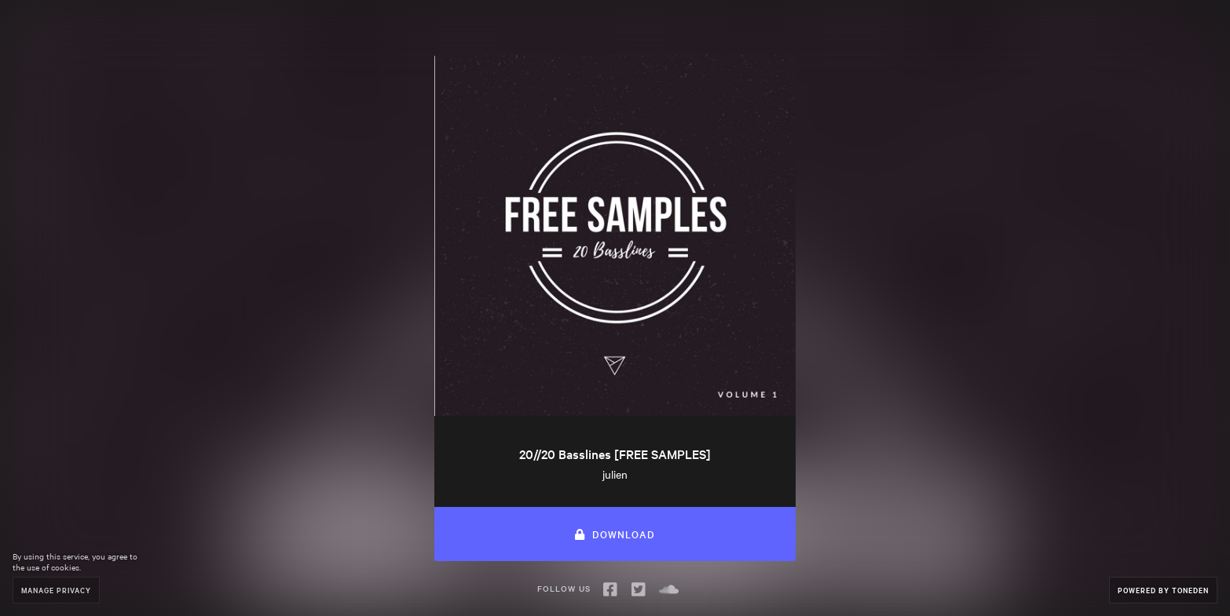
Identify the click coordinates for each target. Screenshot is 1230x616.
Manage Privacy (56, 590)
